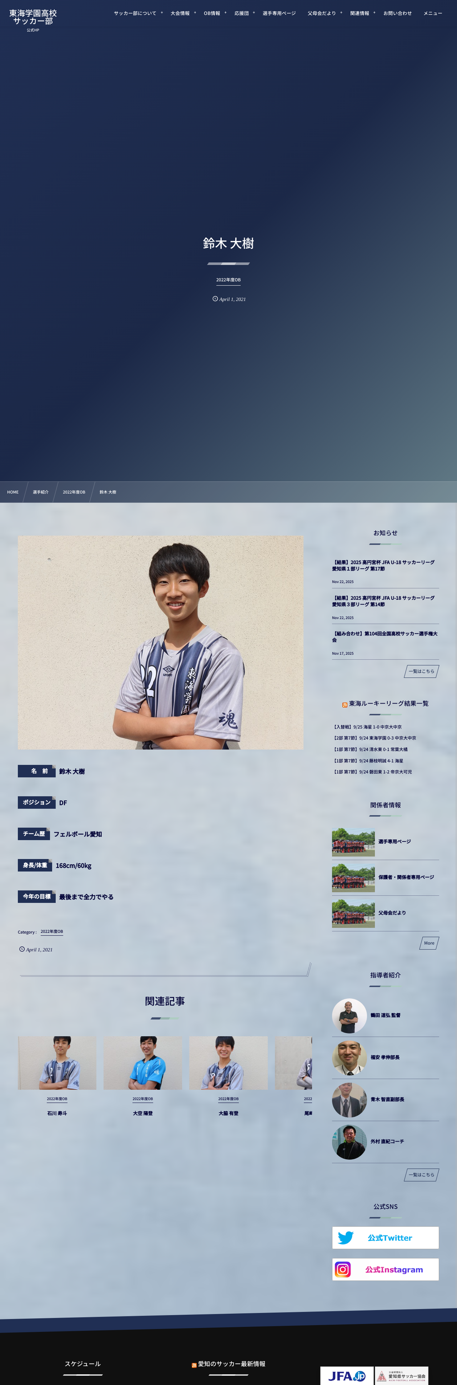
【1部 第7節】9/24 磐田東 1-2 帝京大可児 (372, 772)
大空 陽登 (143, 1118)
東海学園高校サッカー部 (33, 17)
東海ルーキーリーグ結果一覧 (388, 703)
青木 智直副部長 (387, 1099)
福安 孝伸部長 (385, 1057)
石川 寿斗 (57, 1118)
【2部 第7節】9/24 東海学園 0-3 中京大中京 (374, 738)
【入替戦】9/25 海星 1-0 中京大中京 (367, 727)
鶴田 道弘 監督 (386, 1015)
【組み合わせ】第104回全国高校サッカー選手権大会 (384, 636)
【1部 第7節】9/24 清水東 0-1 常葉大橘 (370, 749)
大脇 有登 (228, 1118)
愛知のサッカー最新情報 (232, 1357)
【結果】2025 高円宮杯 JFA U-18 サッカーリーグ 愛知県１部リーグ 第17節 (383, 565)
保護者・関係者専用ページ (406, 877)
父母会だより (392, 912)
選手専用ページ (394, 841)
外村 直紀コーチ (387, 1141)
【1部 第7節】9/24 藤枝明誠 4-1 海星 (367, 761)
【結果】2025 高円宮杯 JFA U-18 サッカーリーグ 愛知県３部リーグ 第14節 (383, 601)
